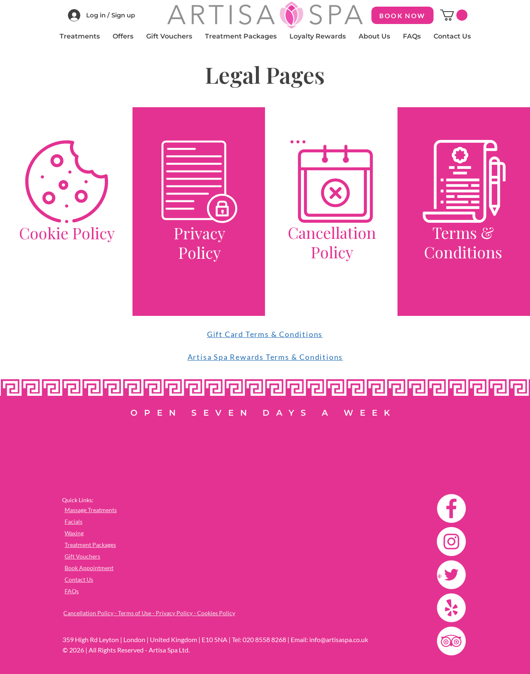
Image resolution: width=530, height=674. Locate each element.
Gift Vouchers (82, 556)
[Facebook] (451, 508)
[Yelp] (451, 607)
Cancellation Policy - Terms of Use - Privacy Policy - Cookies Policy (149, 612)
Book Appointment (89, 567)
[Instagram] (451, 541)
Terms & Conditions (463, 242)
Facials (73, 521)
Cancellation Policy (332, 242)
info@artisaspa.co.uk (338, 639)
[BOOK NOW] (402, 15)
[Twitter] (451, 574)
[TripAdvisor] (451, 640)
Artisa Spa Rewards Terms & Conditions (265, 356)
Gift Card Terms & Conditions (265, 334)
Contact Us (79, 579)
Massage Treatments (91, 509)
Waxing (74, 533)
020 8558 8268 (264, 639)
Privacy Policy (199, 242)
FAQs (72, 591)
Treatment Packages (90, 544)
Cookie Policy (67, 232)
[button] (453, 15)
